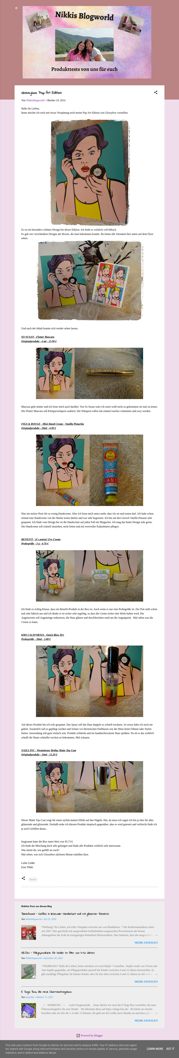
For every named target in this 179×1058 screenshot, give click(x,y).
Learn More (155, 1048)
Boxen (33, 879)
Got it (170, 1048)
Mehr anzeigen (146, 942)
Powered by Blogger (89, 1035)
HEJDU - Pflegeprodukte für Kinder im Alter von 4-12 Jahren (58, 953)
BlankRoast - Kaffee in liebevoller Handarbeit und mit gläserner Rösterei (65, 914)
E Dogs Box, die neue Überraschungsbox (46, 992)
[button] (156, 93)
